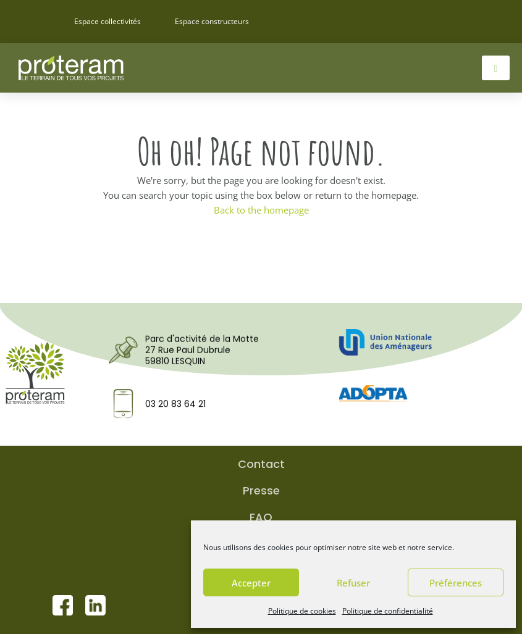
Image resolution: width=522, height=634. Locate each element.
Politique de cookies (302, 611)
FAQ (261, 517)
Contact (261, 464)
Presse (261, 491)
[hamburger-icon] (496, 68)
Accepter (251, 583)
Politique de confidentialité (387, 611)
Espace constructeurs (212, 21)
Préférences (455, 583)
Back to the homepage (261, 210)
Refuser (353, 583)
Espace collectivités (107, 21)
